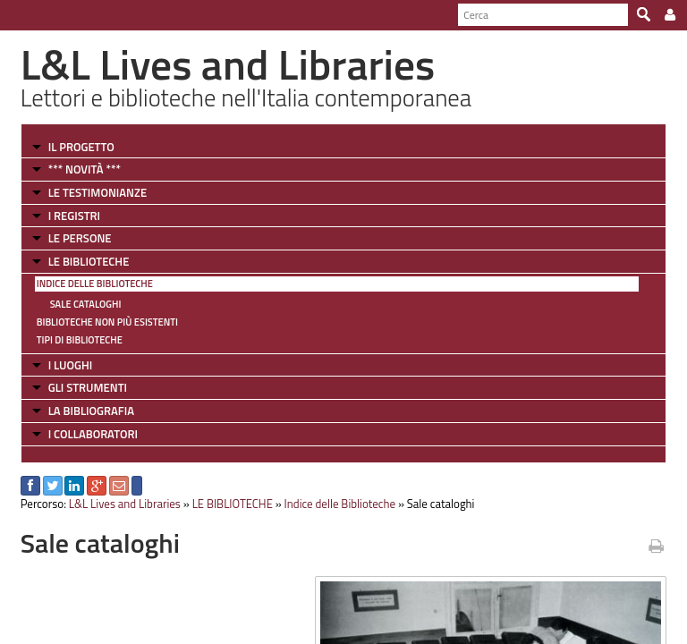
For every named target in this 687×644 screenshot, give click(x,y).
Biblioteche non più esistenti (107, 322)
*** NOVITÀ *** (84, 169)
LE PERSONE (80, 238)
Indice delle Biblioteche (95, 283)
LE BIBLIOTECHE (89, 261)
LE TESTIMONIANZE (97, 192)
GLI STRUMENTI (87, 387)
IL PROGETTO (81, 147)
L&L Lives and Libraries (125, 504)
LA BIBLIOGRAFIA (91, 410)
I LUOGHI (70, 365)
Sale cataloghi (86, 304)
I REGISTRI (74, 216)
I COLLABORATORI (93, 434)
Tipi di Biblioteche (80, 340)
